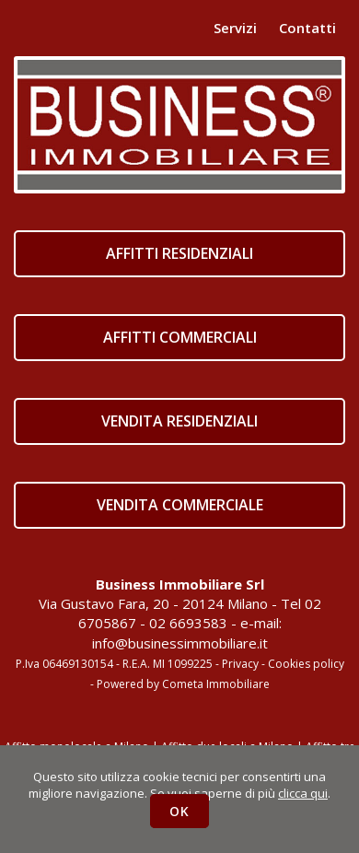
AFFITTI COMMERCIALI (180, 337)
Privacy (240, 664)
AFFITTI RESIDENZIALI (179, 253)
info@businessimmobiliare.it (180, 643)
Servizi (235, 27)
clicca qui (303, 793)
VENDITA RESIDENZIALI (179, 421)
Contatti (307, 27)
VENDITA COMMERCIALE (180, 505)
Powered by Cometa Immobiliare (183, 684)
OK (179, 811)
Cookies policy (306, 664)
